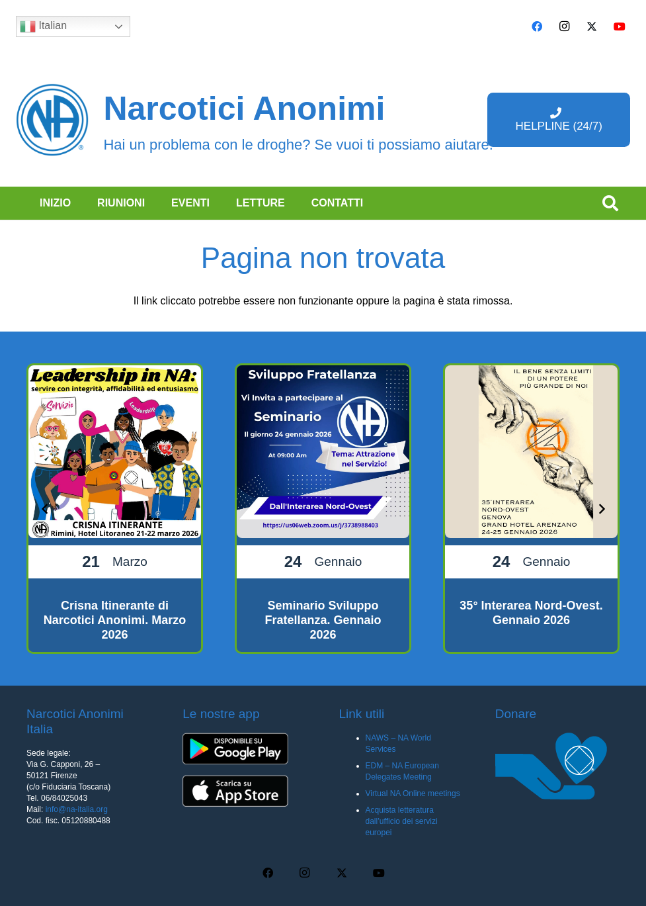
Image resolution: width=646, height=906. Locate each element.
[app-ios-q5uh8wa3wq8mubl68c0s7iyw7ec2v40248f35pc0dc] (244, 791)
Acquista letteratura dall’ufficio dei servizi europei (402, 821)
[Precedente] (44, 508)
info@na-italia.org (77, 809)
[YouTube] (619, 26)
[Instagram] (564, 26)
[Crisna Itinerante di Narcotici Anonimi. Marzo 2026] (114, 508)
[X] (591, 26)
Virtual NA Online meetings (413, 793)
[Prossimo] (601, 508)
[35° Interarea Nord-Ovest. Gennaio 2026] (531, 508)
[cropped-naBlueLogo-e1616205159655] (52, 119)
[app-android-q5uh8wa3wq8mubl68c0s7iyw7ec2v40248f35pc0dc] (244, 748)
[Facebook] (536, 26)
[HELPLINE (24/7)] (558, 120)
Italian (43, 26)
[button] (609, 203)
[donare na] (557, 766)
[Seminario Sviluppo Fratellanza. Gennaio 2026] (323, 508)
